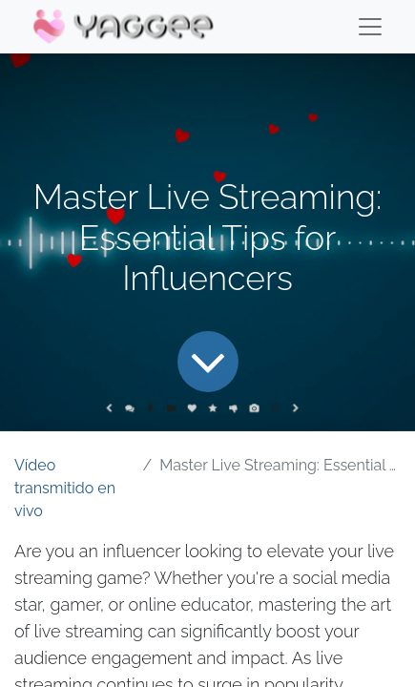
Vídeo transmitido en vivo (64, 488)
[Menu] (370, 27)
